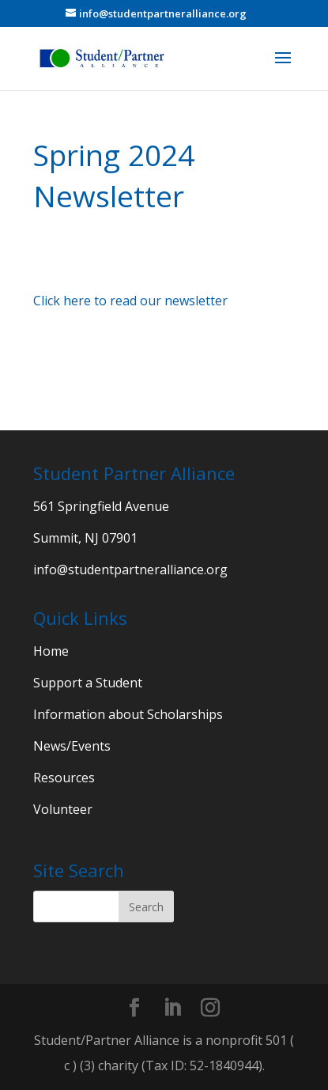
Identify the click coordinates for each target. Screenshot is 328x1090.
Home (51, 651)
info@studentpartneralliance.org (130, 569)
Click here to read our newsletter (130, 300)
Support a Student (87, 682)
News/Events (72, 746)
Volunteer (62, 809)
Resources (64, 777)
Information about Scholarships (128, 714)
